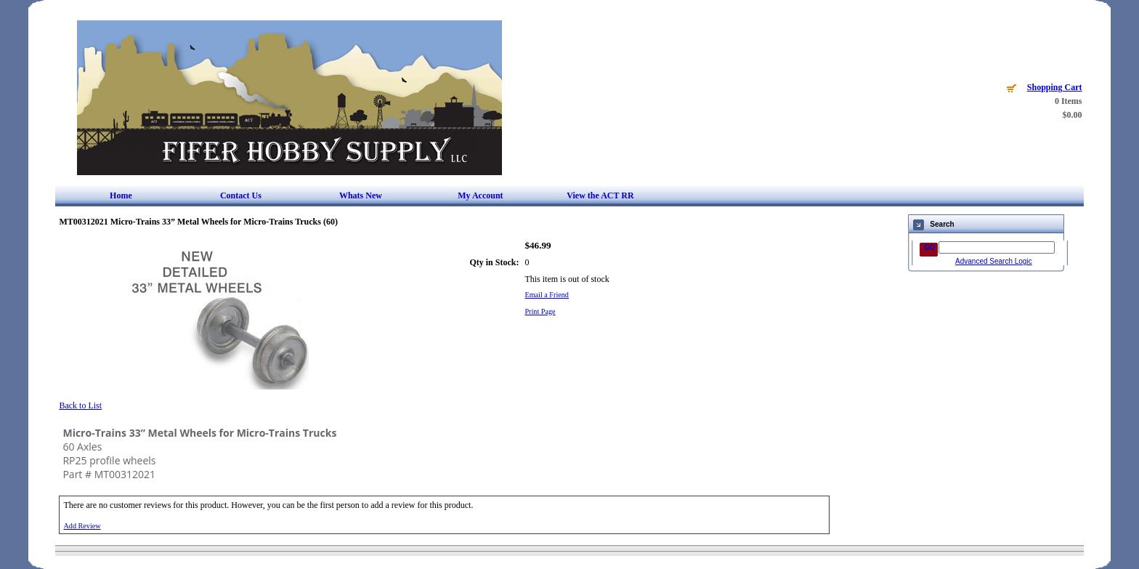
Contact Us (241, 195)
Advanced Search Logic (993, 261)
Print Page (539, 311)
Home (121, 195)
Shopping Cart (1054, 87)
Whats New (360, 195)
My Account (480, 195)
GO (930, 247)
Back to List (80, 405)
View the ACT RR (600, 195)
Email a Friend (546, 295)
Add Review (81, 526)
